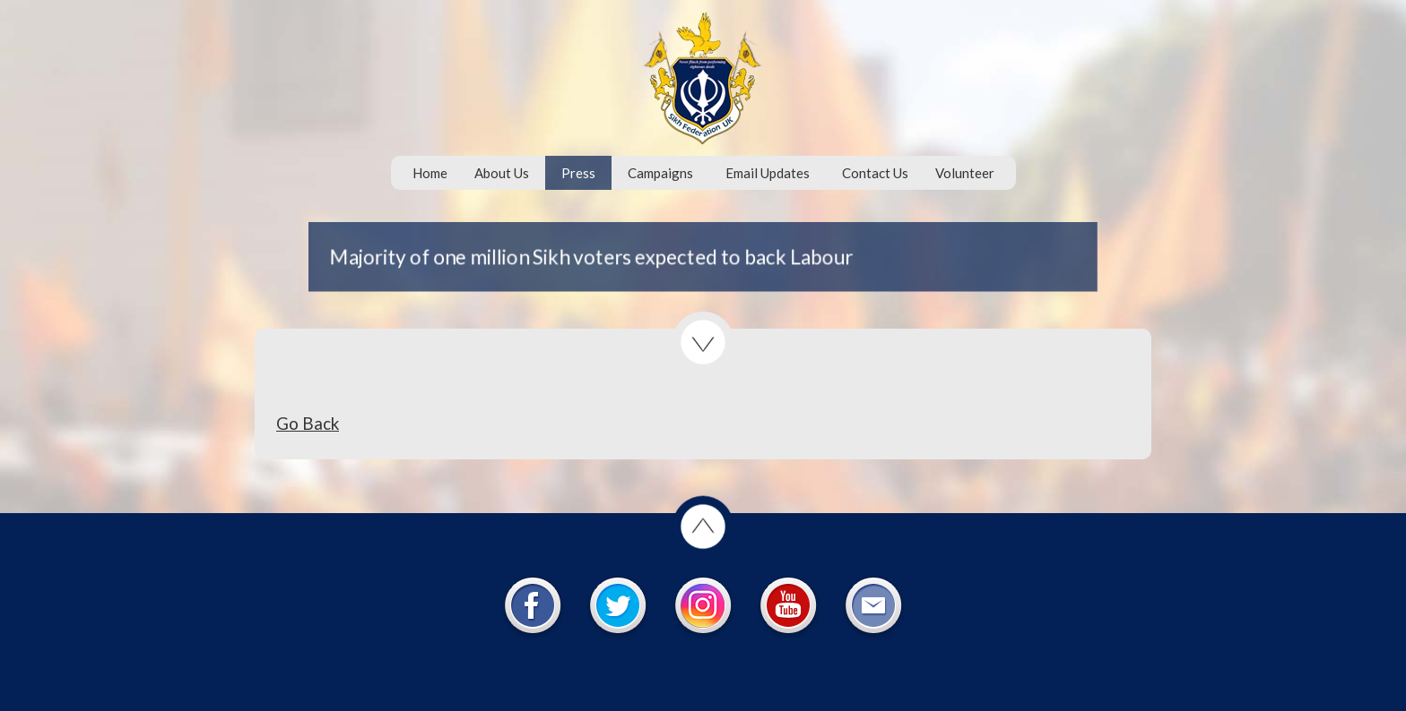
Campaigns (660, 173)
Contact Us (875, 173)
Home (429, 173)
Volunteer (964, 173)
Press (578, 173)
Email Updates (767, 173)
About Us (501, 173)
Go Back (307, 423)
